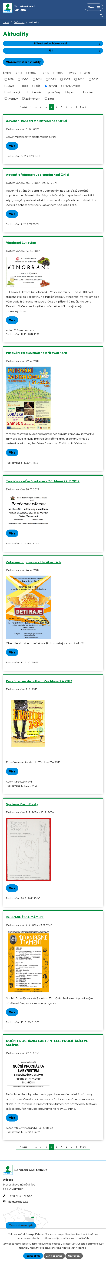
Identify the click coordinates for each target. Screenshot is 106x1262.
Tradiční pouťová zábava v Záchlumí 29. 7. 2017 (43, 481)
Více (12, 146)
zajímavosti (32, 98)
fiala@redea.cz (18, 1201)
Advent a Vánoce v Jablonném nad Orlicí (37, 174)
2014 (32, 73)
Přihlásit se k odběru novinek (67, 43)
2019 (11, 79)
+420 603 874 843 (20, 1196)
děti (37, 86)
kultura (52, 86)
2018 (87, 73)
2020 (24, 79)
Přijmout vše (33, 1255)
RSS (74, 50)
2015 (46, 73)
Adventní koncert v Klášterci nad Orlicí (36, 121)
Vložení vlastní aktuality (23, 62)
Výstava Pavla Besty (22, 804)
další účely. (83, 1238)
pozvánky (54, 92)
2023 (66, 79)
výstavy (13, 98)
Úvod (6, 22)
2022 (52, 79)
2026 (11, 86)
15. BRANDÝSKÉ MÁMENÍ (25, 917)
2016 (60, 73)
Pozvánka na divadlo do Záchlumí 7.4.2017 (39, 681)
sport (71, 92)
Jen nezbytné (54, 1255)
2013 (19, 73)
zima (51, 98)
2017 (73, 73)
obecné (36, 92)
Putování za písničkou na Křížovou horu (36, 353)
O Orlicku (19, 22)
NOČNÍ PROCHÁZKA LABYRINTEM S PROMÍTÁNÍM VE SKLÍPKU (47, 1043)
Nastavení (74, 1255)
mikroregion (15, 92)
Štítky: (7, 72)
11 (76, 106)
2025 (95, 79)
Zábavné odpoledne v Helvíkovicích (33, 562)
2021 (39, 79)
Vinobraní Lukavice (21, 242)
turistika (88, 92)
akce (25, 86)
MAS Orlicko (72, 86)
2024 (81, 79)
